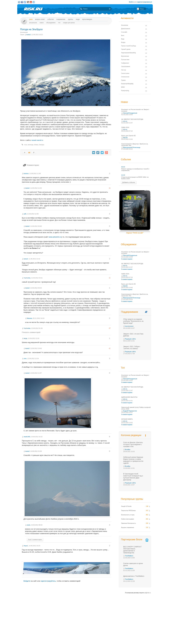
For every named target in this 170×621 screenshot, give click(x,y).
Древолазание (125, 28)
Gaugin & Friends (126, 506)
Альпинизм (24, 32)
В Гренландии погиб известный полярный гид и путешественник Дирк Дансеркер (133, 477)
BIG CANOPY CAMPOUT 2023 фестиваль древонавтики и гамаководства (132, 550)
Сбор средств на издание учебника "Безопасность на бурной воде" (133, 321)
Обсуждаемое (50, 22)
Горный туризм (125, 49)
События (50, 19)
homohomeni (129, 326)
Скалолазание (125, 66)
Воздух (123, 42)
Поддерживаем (129, 312)
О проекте (94, 614)
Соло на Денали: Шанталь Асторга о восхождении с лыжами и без (133, 444)
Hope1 (26, 546)
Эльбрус (41, 144)
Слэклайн (124, 32)
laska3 (28, 34)
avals (28, 525)
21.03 (123, 175)
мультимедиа (87, 19)
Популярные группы (132, 499)
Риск (31, 19)
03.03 (123, 167)
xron (25, 358)
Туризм (123, 80)
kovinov (26, 173)
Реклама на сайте (126, 614)
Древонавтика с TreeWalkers (133, 576)
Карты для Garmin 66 (128, 135)
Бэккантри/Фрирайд (127, 83)
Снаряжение (60, 19)
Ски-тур (123, 70)
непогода (30, 144)
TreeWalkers (129, 556)
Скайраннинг (125, 63)
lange (25, 338)
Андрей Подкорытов (130, 411)
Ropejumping (125, 90)
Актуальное (33, 22)
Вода (122, 39)
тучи (25, 144)
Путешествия (125, 59)
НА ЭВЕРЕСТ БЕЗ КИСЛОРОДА (132, 119)
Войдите (27, 581)
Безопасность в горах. (128, 515)
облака (36, 144)
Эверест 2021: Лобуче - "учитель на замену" (132, 347)
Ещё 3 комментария (35, 539)
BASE (123, 87)
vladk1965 (27, 436)
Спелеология (125, 77)
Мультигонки (125, 56)
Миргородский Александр (131, 147)
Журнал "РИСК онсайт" (134, 233)
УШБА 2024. (125, 127)
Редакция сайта (130, 339)
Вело (122, 35)
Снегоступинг (125, 73)
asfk (25, 214)
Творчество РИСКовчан (128, 510)
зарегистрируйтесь (48, 581)
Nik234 (125, 137)
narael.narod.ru (37, 140)
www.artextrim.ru (55, 237)
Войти (131, 2)
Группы (70, 19)
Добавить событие (128, 182)
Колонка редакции (131, 435)
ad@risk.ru (147, 592)
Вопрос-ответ (40, 19)
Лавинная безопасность (128, 523)
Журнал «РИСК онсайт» (141, 614)
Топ (59, 22)
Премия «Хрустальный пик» (108, 614)
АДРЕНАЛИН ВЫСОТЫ (129, 397)
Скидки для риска (69, 22)
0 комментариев (126, 259)
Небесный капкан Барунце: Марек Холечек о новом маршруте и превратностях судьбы (133, 460)
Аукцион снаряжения (127, 527)
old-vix (125, 121)
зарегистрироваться (144, 2)
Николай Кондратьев (130, 113)
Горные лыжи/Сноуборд (128, 46)
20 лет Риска (96, 617)
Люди (78, 19)
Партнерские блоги (135, 539)
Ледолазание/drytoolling (128, 52)
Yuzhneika (27, 278)
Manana (29, 318)
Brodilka (127, 449)
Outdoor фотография (127, 519)
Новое (42, 22)
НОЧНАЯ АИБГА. (127, 419)
